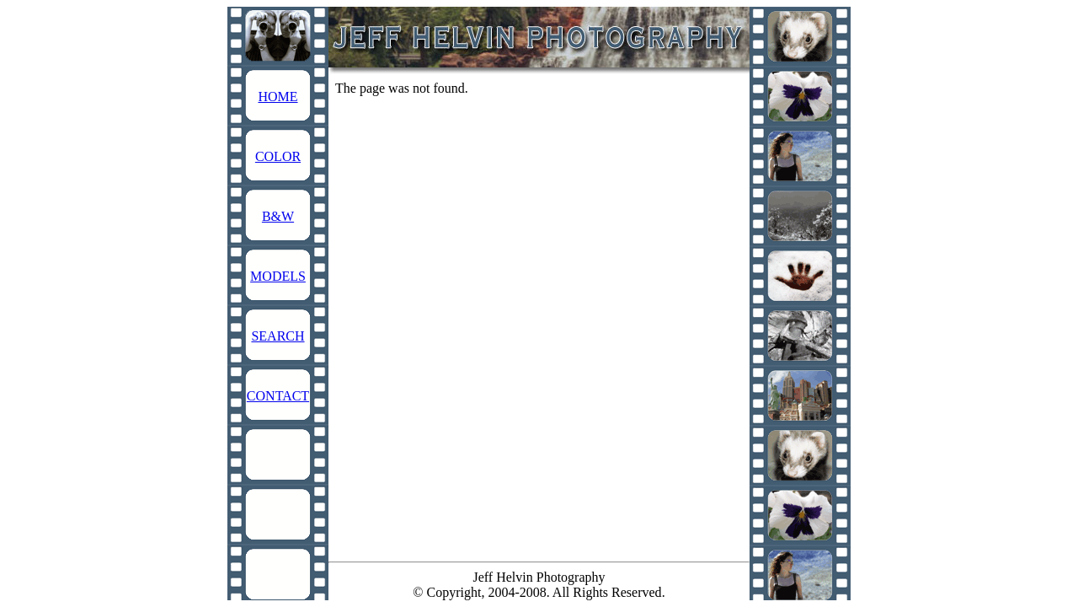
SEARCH (277, 336)
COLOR (278, 156)
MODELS (278, 276)
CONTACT (278, 396)
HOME (277, 96)
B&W (278, 216)
